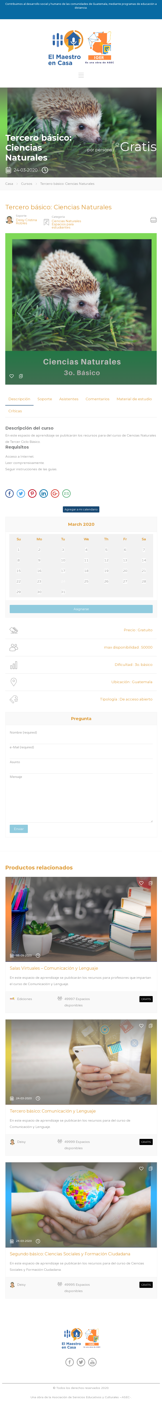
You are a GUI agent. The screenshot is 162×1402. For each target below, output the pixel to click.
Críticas (15, 411)
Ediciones (24, 999)
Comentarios (97, 399)
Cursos (27, 184)
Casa (9, 184)
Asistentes (68, 399)
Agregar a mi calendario (81, 509)
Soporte (45, 399)
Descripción (19, 399)
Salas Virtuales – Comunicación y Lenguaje (54, 968)
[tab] (19, 399)
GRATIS (146, 999)
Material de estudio (134, 399)
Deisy (21, 1142)
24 (63, 581)
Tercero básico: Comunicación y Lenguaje (53, 1111)
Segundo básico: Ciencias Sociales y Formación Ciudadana (70, 1253)
